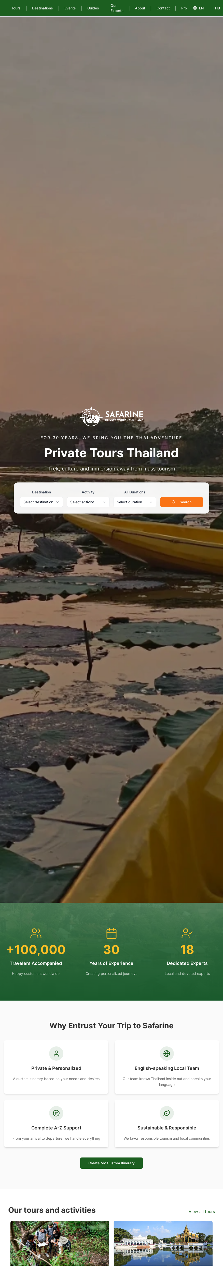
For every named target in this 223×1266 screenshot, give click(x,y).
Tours (16, 8)
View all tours (202, 1211)
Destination (41, 492)
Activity (88, 492)
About (140, 8)
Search (181, 502)
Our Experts (116, 8)
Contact (163, 8)
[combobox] (41, 502)
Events (70, 8)
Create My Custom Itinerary (111, 1163)
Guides (93, 8)
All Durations (134, 492)
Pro (184, 8)
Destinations (42, 8)
